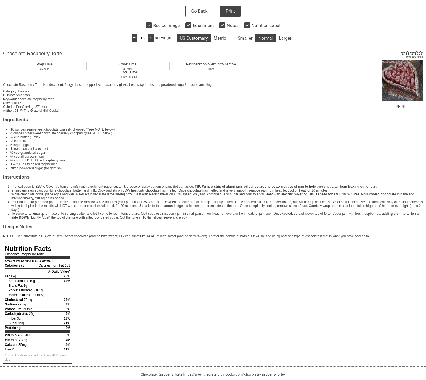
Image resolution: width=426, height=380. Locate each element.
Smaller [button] (245, 38)
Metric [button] (220, 38)
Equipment (203, 25)
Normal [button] (265, 38)
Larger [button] (285, 38)
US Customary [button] (194, 38)
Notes (233, 25)
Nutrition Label (265, 25)
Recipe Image (166, 25)
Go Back (199, 11)
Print (230, 11)
